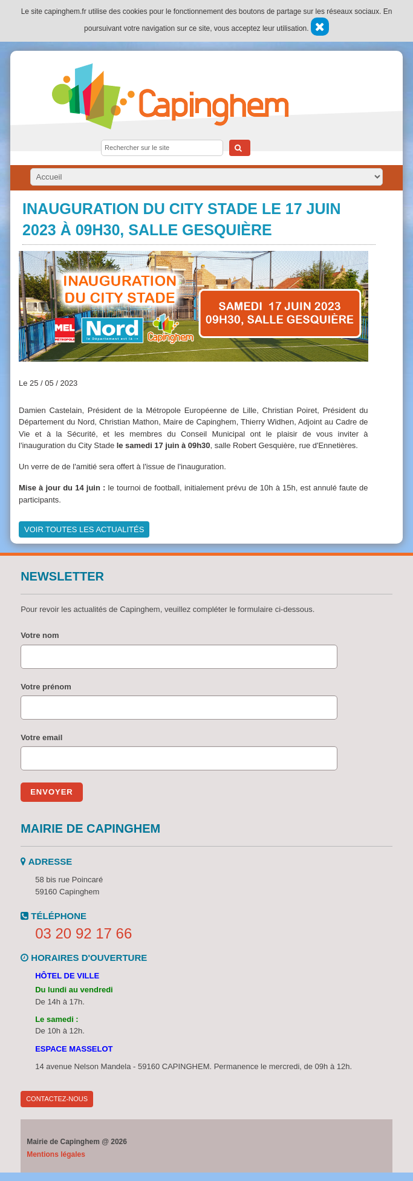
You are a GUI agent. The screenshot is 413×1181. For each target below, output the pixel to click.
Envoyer (51, 791)
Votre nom (40, 635)
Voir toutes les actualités (84, 529)
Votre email (41, 737)
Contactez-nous (57, 1098)
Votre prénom (46, 686)
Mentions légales (56, 1154)
